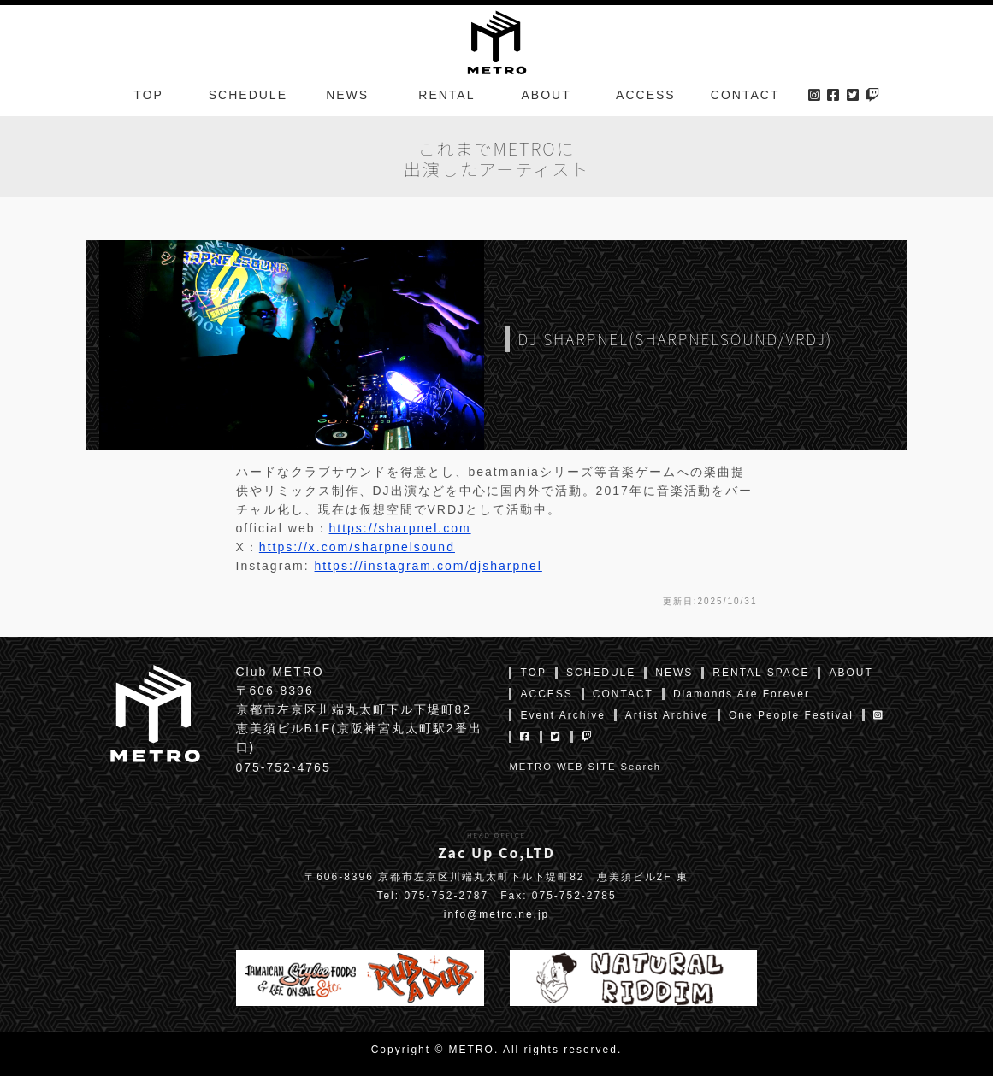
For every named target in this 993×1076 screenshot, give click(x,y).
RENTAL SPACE (760, 673)
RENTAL (446, 97)
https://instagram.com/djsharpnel (428, 566)
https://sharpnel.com (400, 528)
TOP (148, 97)
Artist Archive (667, 715)
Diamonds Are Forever (741, 694)
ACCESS (646, 97)
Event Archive (562, 715)
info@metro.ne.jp (497, 914)
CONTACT (745, 97)
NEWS (347, 97)
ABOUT (546, 97)
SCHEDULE (248, 97)
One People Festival (791, 715)
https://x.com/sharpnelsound (357, 547)
